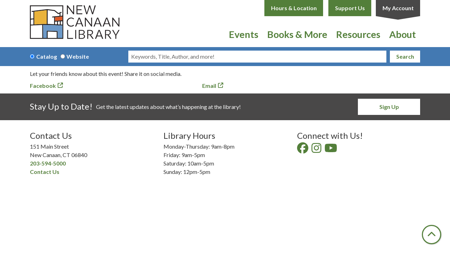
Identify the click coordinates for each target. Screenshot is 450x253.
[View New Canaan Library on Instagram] (316, 150)
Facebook (43, 85)
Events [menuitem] (243, 34)
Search (405, 56)
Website (77, 56)
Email (209, 85)
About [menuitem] (402, 34)
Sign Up (389, 106)
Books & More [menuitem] (297, 34)
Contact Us (44, 171)
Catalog (46, 56)
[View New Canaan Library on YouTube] (331, 150)
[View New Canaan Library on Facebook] (303, 150)
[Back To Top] (431, 234)
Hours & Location (294, 8)
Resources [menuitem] (358, 34)
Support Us (350, 8)
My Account (398, 8)
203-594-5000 (48, 163)
